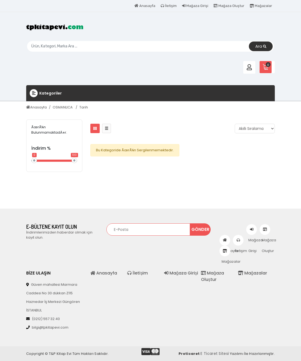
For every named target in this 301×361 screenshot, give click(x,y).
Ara (260, 46)
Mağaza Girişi (195, 6)
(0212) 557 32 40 (43, 318)
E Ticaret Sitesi (214, 353)
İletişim (169, 6)
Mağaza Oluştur (229, 6)
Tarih (83, 107)
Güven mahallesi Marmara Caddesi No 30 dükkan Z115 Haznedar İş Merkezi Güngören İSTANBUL (53, 297)
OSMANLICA (63, 107)
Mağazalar (261, 6)
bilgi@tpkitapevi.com (47, 327)
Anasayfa (144, 6)
